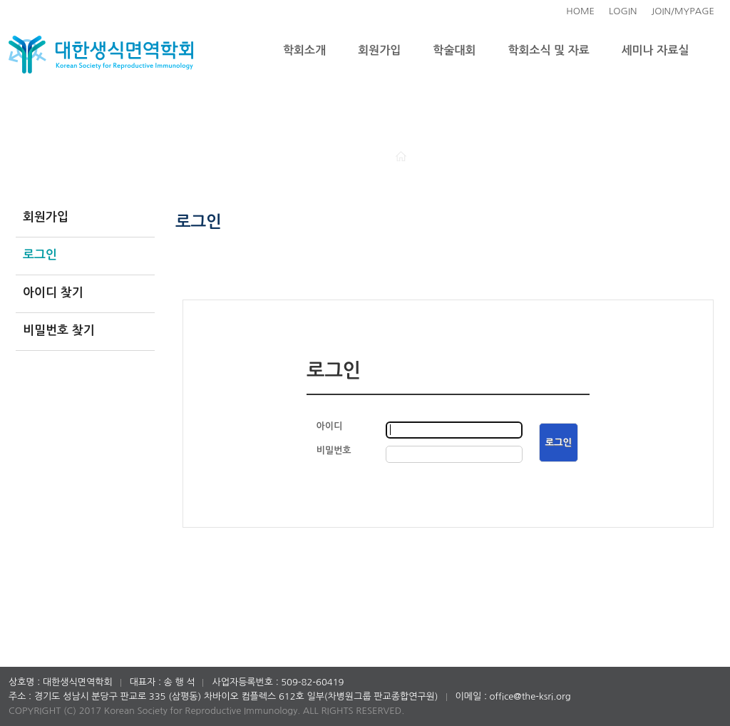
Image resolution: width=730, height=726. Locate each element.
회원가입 (379, 50)
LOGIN (623, 11)
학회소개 (304, 50)
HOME (580, 11)
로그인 (40, 255)
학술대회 (454, 50)
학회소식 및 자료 (549, 50)
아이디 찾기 (53, 293)
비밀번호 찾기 (59, 330)
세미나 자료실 (655, 50)
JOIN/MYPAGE (683, 11)
